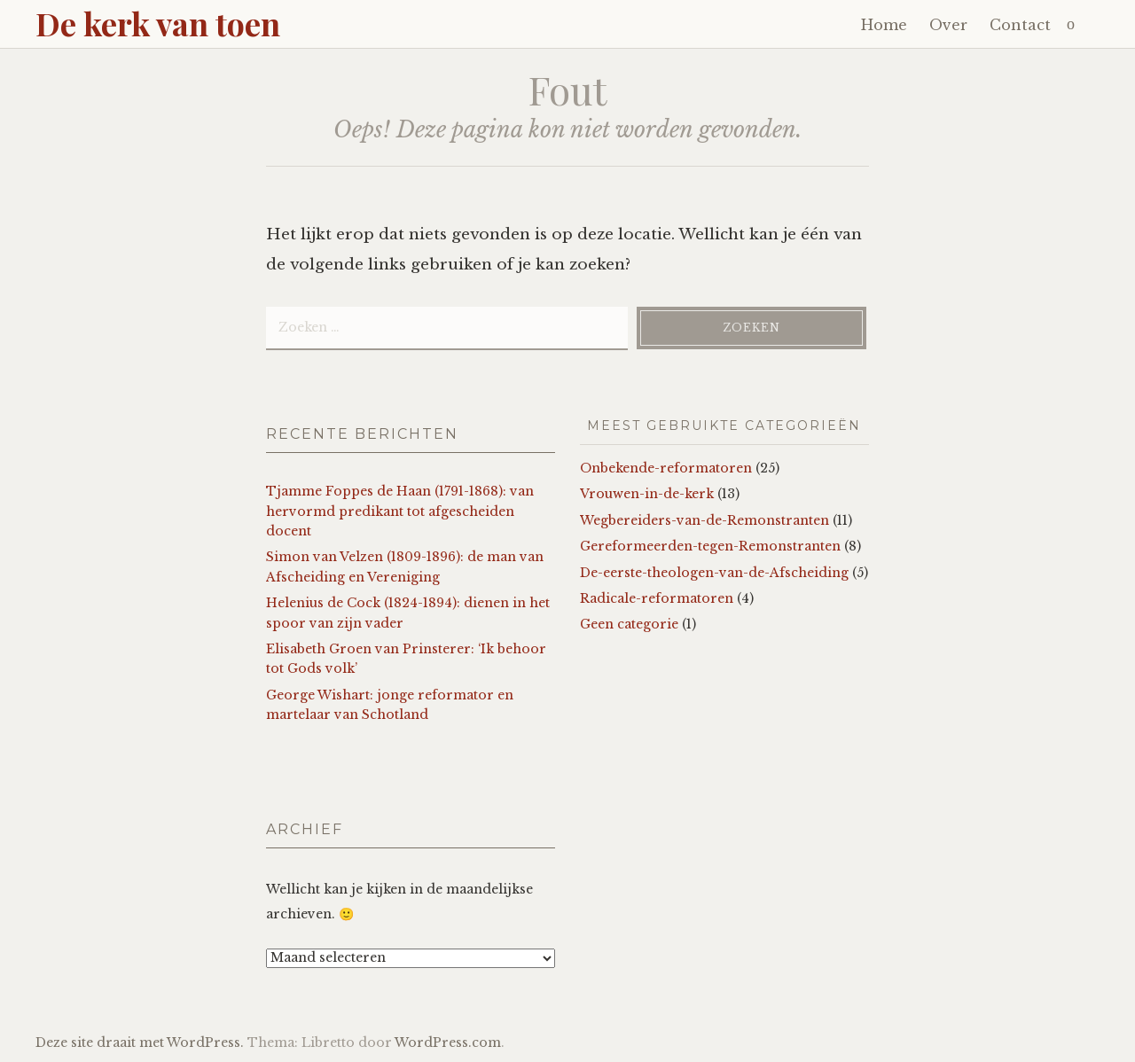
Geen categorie (629, 624)
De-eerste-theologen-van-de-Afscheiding (714, 573)
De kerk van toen (157, 23)
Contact (1020, 25)
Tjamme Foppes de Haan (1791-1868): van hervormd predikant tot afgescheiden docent (400, 511)
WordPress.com (448, 1042)
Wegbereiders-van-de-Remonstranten (704, 520)
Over (948, 25)
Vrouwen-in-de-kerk (647, 494)
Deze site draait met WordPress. (139, 1042)
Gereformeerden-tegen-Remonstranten (710, 546)
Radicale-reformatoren (656, 598)
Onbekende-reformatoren (666, 468)
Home (884, 25)
